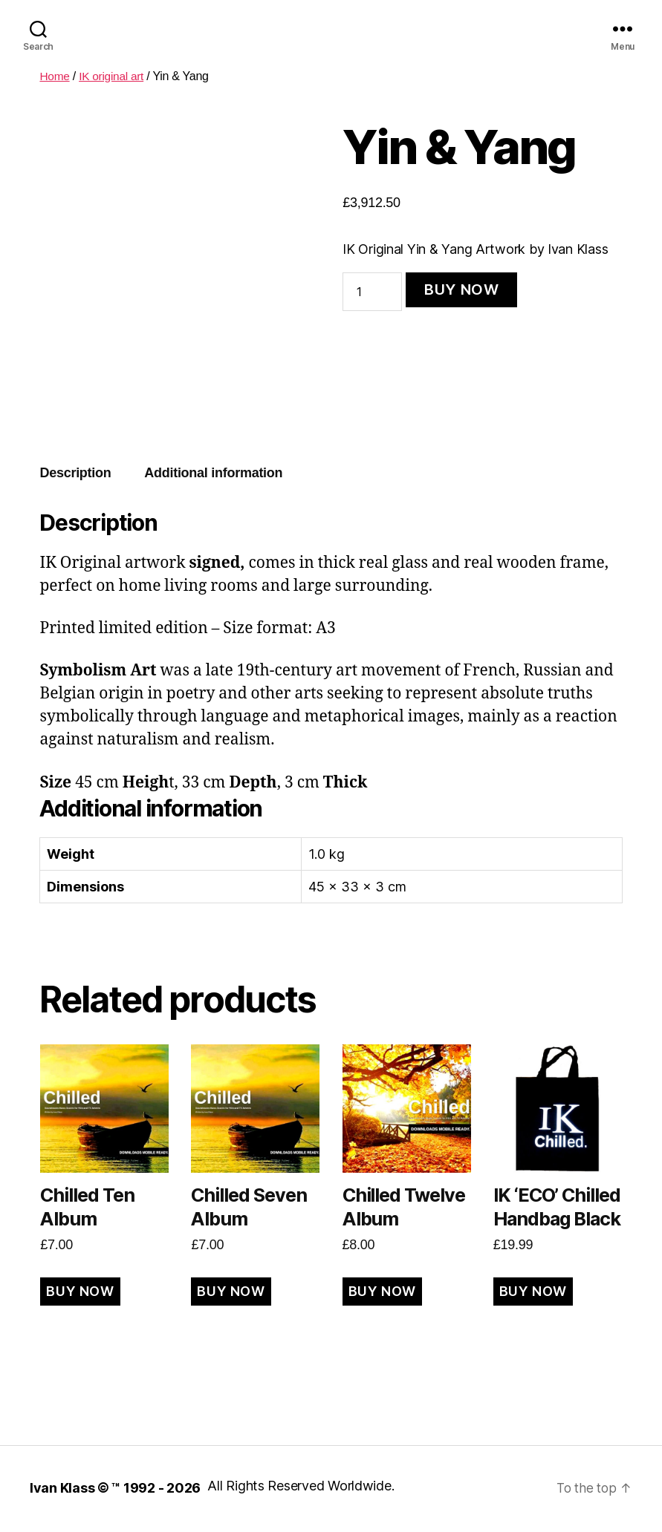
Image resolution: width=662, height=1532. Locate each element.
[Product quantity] (372, 291)
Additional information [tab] (213, 472)
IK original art (113, 76)
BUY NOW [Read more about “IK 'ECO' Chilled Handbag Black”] (533, 1291)
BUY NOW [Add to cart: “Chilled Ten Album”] (80, 1291)
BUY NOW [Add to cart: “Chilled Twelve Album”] (382, 1291)
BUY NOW (461, 289)
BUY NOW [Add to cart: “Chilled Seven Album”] (231, 1291)
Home (55, 76)
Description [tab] (75, 472)
